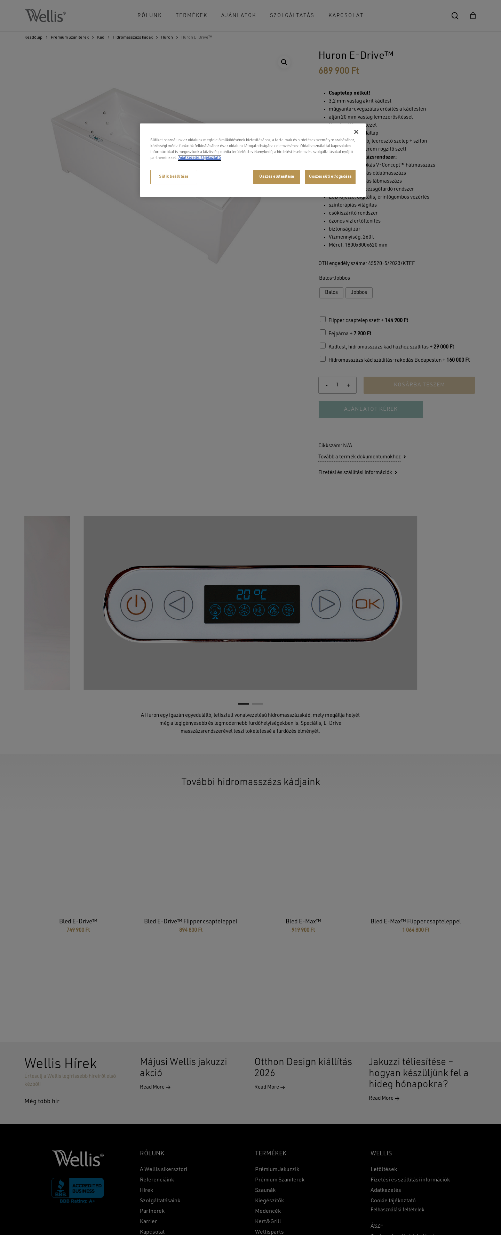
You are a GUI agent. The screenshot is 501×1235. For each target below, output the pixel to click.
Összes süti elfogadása (330, 177)
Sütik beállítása (174, 177)
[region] (253, 160)
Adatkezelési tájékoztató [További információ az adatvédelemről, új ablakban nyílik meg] (199, 158)
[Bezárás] (356, 131)
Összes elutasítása (276, 177)
